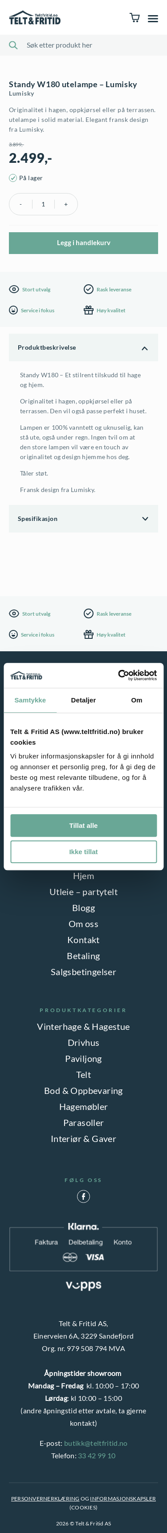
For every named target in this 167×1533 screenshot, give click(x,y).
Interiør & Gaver (83, 1138)
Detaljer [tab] (83, 700)
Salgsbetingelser (83, 971)
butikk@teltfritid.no (95, 1443)
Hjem (83, 875)
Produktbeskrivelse (47, 347)
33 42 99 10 (97, 1455)
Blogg (83, 907)
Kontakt (83, 939)
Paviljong (83, 1058)
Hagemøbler (83, 1106)
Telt (83, 1074)
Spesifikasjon (37, 518)
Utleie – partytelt (83, 891)
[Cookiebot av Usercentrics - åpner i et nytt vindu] (119, 675)
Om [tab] (137, 700)
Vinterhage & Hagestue (83, 1026)
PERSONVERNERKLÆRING (45, 1498)
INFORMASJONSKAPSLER (123, 1498)
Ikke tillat (83, 851)
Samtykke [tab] (30, 700)
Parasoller (83, 1122)
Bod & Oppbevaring (83, 1090)
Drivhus (84, 1042)
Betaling (83, 955)
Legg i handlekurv (83, 242)
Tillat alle (83, 825)
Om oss (83, 923)
